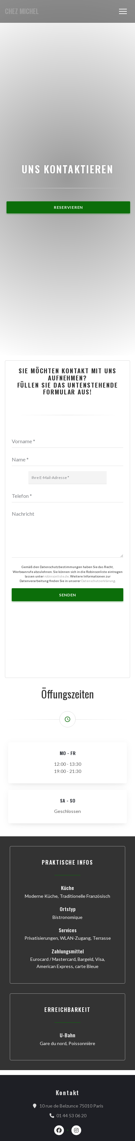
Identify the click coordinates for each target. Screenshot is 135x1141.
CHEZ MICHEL (22, 11)
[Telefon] (67, 939)
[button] (123, 11)
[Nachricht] (67, 976)
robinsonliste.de (56, 1019)
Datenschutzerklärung (98, 1024)
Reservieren (68, 429)
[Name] (67, 902)
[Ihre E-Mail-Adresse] (67, 921)
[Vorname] (67, 884)
